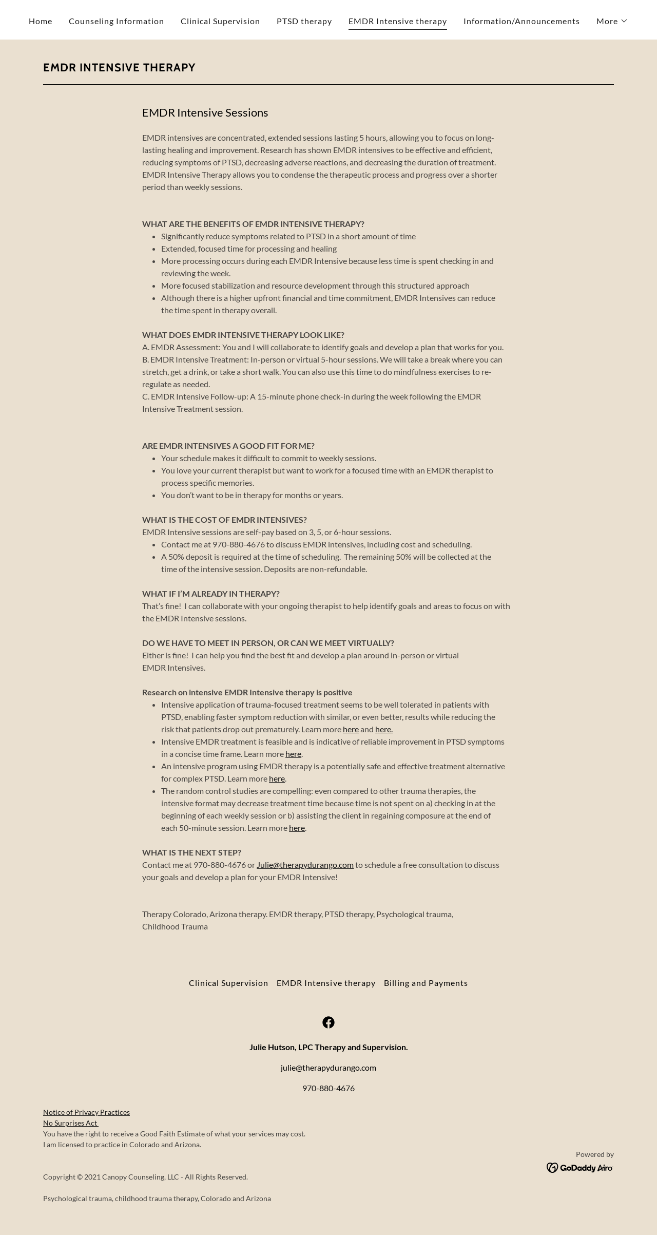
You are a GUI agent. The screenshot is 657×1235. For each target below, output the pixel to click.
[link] (328, 1022)
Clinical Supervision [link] (220, 21)
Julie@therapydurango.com (305, 864)
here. (384, 729)
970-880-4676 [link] (328, 1088)
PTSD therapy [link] (304, 21)
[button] (612, 21)
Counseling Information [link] (116, 21)
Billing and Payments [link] (426, 982)
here (351, 729)
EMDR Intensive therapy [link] (398, 21)
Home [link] (40, 21)
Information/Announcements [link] (521, 21)
